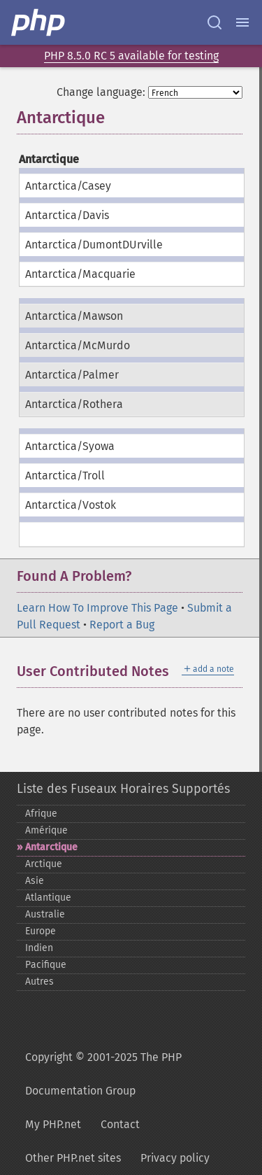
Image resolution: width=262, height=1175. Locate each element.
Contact (120, 1124)
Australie (45, 914)
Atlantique (48, 897)
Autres (39, 981)
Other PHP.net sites (73, 1158)
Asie (34, 881)
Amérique (46, 830)
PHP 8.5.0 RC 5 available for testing (131, 55)
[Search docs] (214, 22)
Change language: (101, 92)
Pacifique (45, 965)
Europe (40, 931)
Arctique (43, 864)
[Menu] (242, 22)
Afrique (41, 813)
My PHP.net (53, 1124)
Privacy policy (175, 1158)
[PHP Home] (39, 22)
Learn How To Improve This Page (97, 607)
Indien (39, 948)
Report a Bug (121, 624)
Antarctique (51, 847)
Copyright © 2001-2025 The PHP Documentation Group (103, 1073)
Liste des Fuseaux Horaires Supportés (123, 788)
